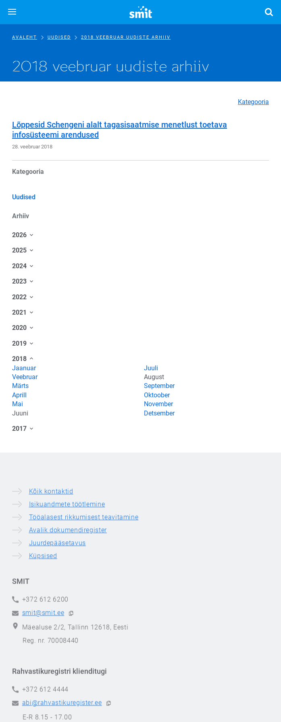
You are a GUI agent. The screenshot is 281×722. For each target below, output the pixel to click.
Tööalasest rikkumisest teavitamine (84, 617)
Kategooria (253, 102)
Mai (17, 404)
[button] (12, 12)
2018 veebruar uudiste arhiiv (126, 37)
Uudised (59, 37)
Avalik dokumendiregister (68, 630)
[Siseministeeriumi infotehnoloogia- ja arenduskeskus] (140, 12)
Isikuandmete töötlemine (67, 604)
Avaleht (24, 37)
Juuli (151, 368)
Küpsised (43, 656)
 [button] (269, 12)
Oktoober (157, 395)
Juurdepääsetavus (57, 643)
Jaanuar (24, 368)
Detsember (159, 413)
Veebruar (24, 377)
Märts (20, 386)
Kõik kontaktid (51, 591)
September (159, 386)
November (158, 404)
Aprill (19, 395)
